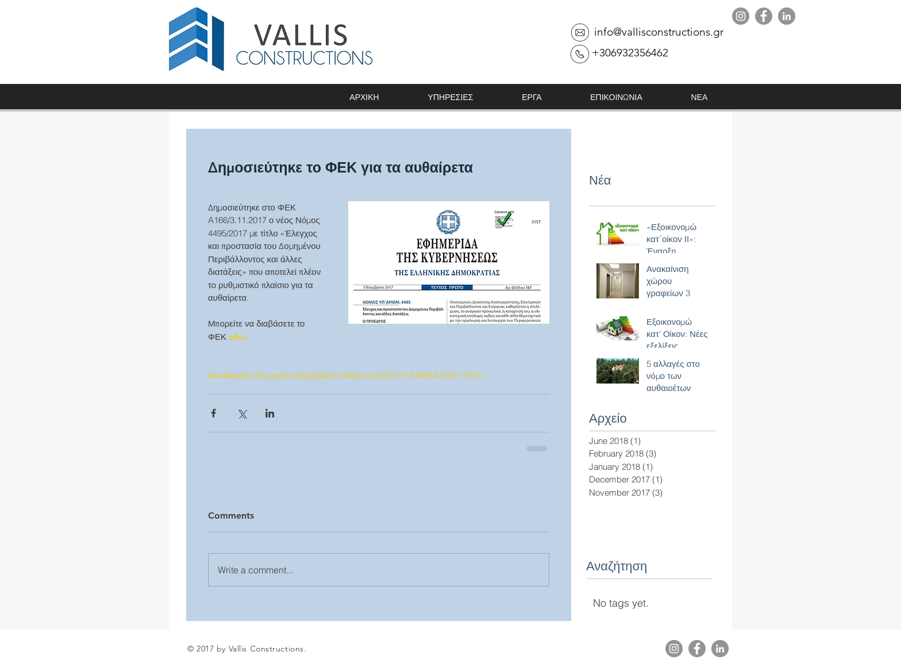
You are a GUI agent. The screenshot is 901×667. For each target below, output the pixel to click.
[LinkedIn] (786, 16)
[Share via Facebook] (213, 413)
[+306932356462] (630, 52)
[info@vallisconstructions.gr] (658, 32)
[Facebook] (763, 16)
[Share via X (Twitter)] (241, 413)
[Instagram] (740, 16)
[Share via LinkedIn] (269, 413)
